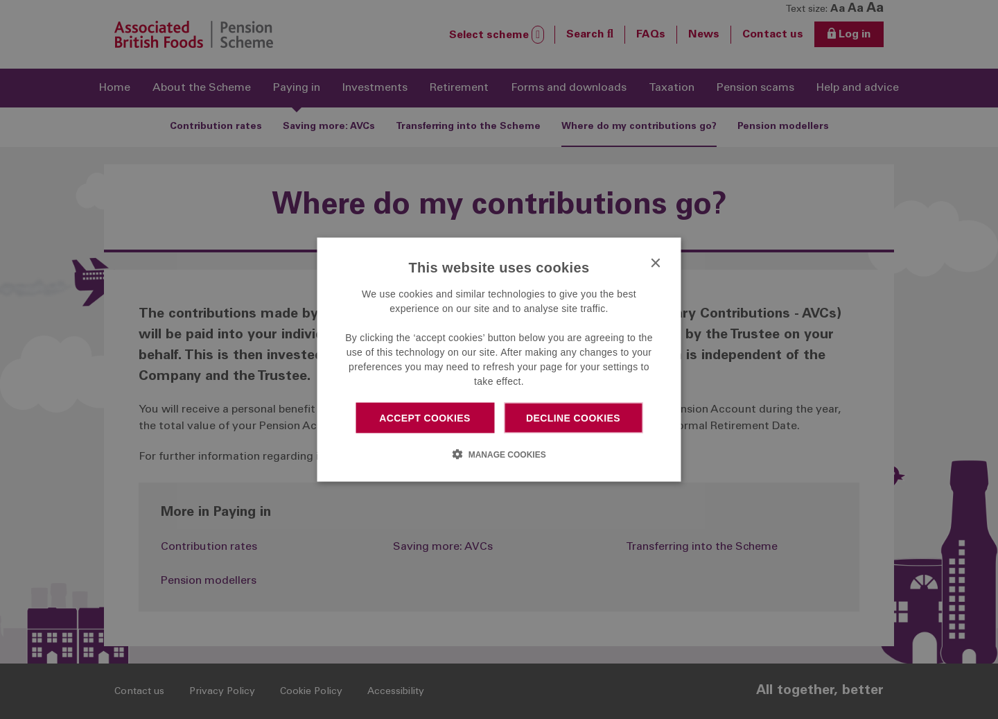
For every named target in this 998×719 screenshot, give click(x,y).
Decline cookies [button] (573, 417)
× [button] (655, 263)
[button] (498, 454)
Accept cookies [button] (425, 417)
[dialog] (499, 359)
